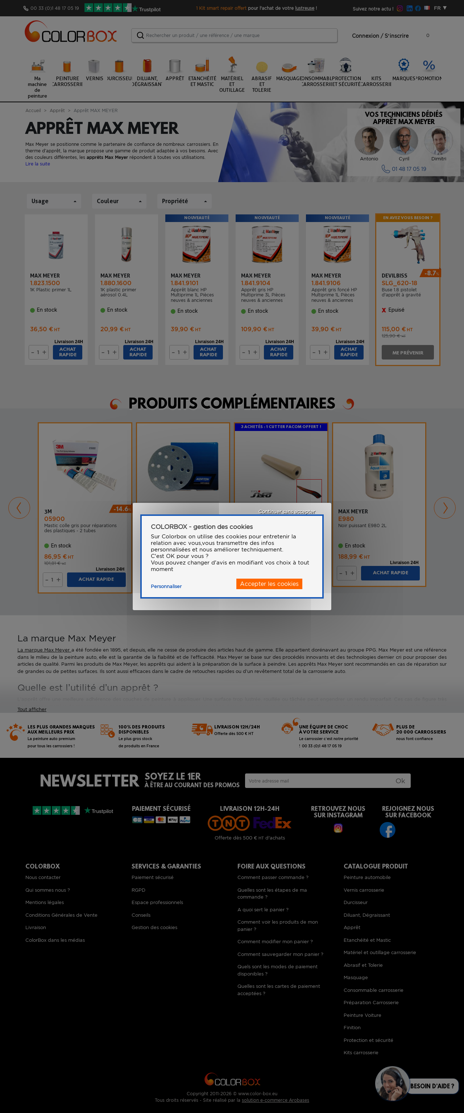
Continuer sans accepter (286, 511)
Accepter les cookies (269, 583)
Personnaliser (166, 586)
